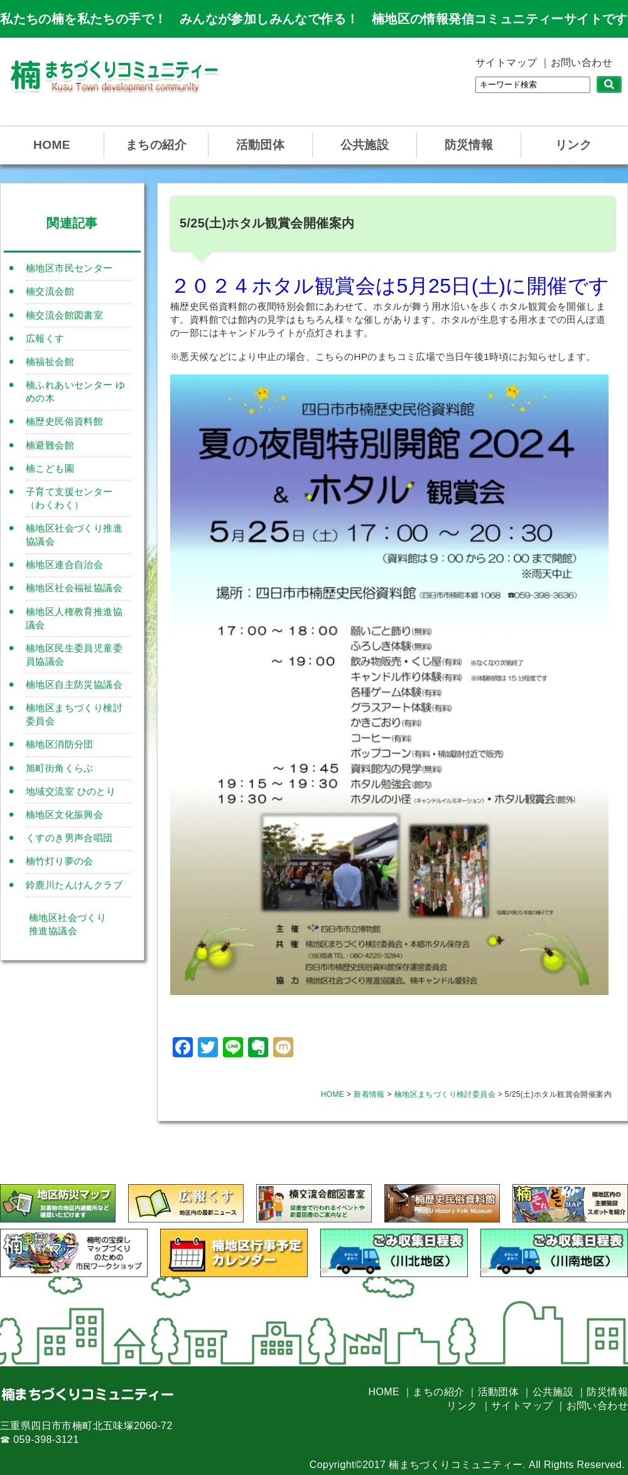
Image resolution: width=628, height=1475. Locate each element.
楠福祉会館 (50, 361)
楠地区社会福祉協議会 (74, 587)
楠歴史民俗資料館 (64, 421)
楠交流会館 (50, 291)
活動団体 (260, 144)
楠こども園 (50, 468)
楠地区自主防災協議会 (74, 684)
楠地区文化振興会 (64, 814)
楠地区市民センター (69, 268)
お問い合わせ (581, 62)
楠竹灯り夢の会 (60, 861)
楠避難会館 (50, 445)
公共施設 (364, 144)
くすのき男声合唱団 (69, 837)
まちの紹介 (156, 144)
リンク (573, 144)
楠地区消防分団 (60, 744)
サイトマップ (506, 62)
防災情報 (469, 144)
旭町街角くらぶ (60, 768)
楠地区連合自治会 (64, 564)
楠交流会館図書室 (64, 315)
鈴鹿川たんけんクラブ (74, 884)
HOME (51, 144)
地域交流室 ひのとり (71, 791)
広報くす (45, 338)
